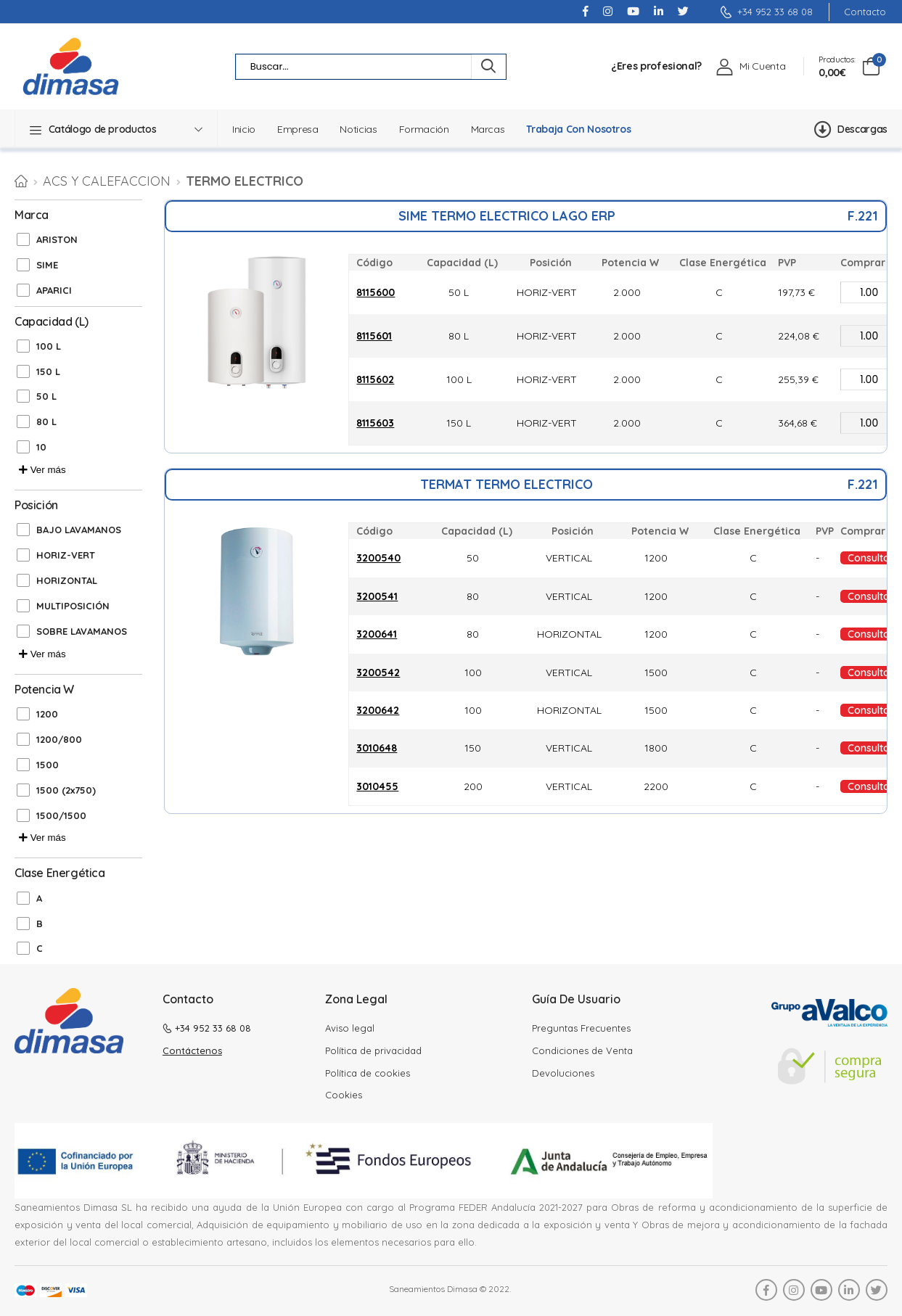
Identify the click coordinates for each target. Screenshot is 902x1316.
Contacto (865, 12)
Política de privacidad (373, 1050)
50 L (46, 396)
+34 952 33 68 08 (766, 11)
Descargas (850, 129)
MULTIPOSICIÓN (73, 606)
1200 (47, 714)
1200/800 (59, 739)
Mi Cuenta (762, 66)
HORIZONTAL (66, 580)
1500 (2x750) (66, 790)
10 (41, 447)
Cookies (343, 1095)
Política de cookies (367, 1073)
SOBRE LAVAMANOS (81, 631)
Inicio (243, 129)
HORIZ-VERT (65, 555)
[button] (116, 129)
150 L (48, 371)
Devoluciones (563, 1073)
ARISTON (57, 239)
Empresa (298, 129)
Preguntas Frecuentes (581, 1028)
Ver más (42, 469)
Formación (424, 129)
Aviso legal (349, 1028)
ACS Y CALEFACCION (107, 181)
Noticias (358, 129)
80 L (46, 421)
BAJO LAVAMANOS (78, 529)
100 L (48, 346)
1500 (47, 764)
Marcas (488, 129)
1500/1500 (61, 815)
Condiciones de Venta (582, 1050)
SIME (47, 265)
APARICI (54, 290)
